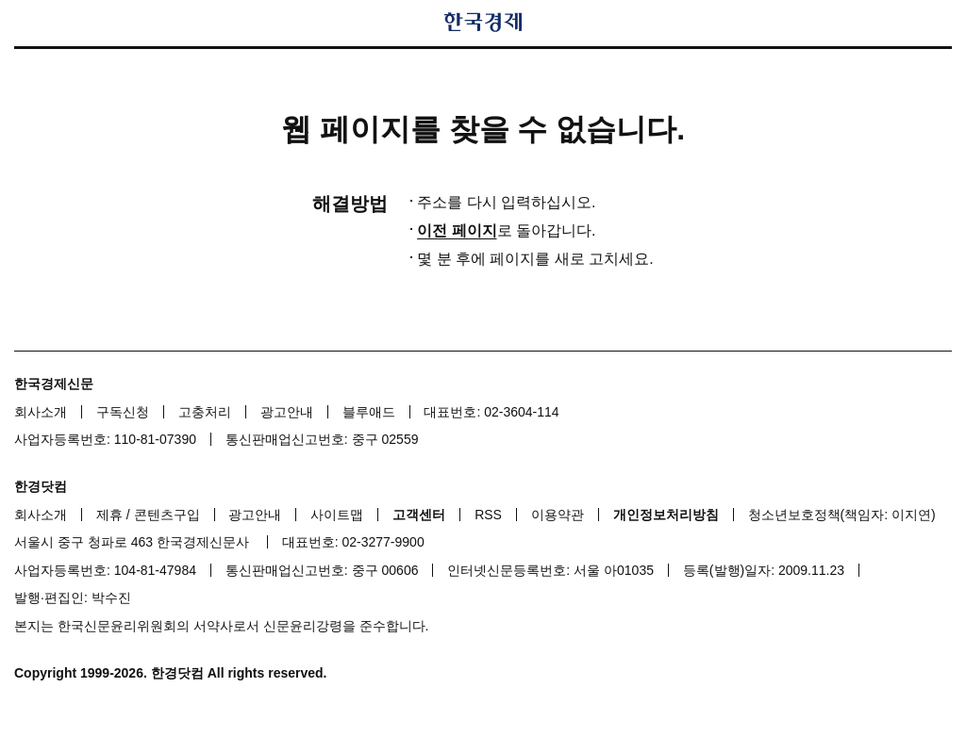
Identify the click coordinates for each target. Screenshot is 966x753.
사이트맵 (336, 514)
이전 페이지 (456, 230)
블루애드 (368, 411)
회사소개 (40, 411)
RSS (488, 514)
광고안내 (286, 411)
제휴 (109, 514)
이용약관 (557, 514)
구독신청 (122, 411)
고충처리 (204, 411)
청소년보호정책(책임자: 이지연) (842, 514)
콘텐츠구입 (167, 514)
